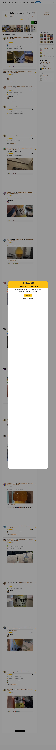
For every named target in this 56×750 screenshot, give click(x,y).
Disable (28, 295)
